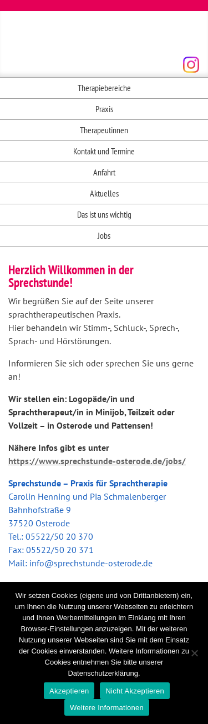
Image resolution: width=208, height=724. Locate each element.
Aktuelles (104, 193)
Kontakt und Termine (104, 151)
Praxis (104, 108)
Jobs (104, 235)
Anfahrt (104, 172)
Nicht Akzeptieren (134, 691)
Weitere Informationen (107, 707)
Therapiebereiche (104, 87)
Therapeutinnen (104, 129)
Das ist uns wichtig (104, 214)
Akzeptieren (69, 691)
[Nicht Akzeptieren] (194, 652)
